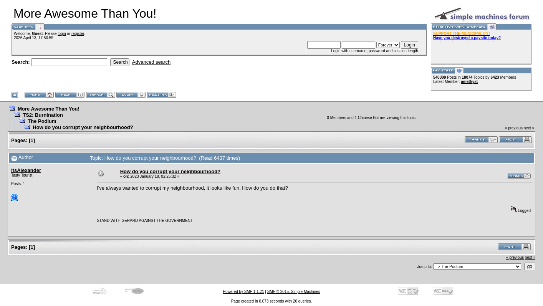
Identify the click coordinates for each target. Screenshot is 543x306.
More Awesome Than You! (48, 109)
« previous (514, 128)
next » (529, 128)
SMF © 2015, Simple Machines (293, 291)
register (77, 33)
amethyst (469, 81)
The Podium (42, 121)
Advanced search (151, 62)
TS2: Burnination (43, 115)
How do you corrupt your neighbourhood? (83, 127)
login (62, 33)
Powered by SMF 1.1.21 (243, 291)
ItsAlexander (26, 170)
